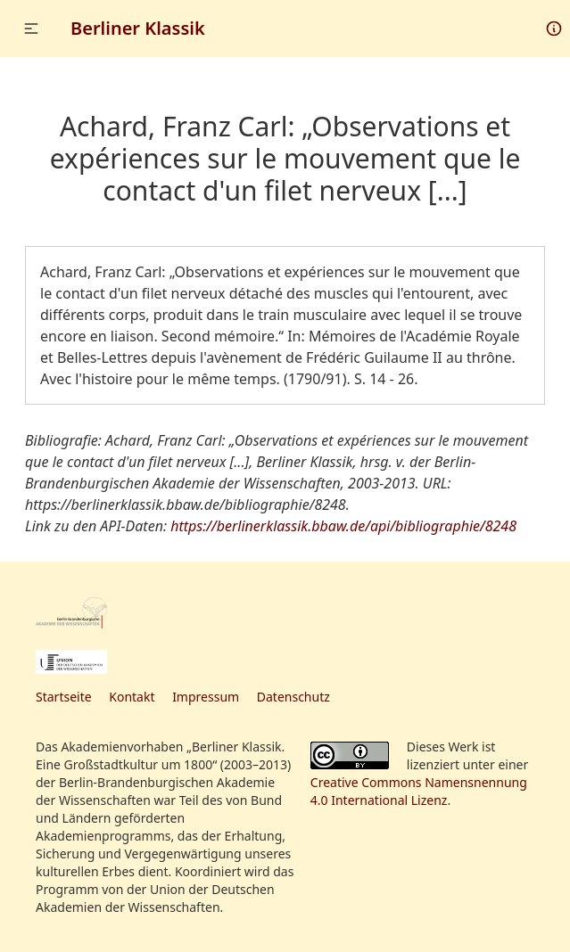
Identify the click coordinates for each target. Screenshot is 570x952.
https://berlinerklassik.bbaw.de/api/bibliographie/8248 (343, 526)
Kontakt (131, 696)
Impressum (205, 696)
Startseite (64, 696)
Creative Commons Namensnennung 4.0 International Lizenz (418, 791)
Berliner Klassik (137, 28)
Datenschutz (293, 696)
